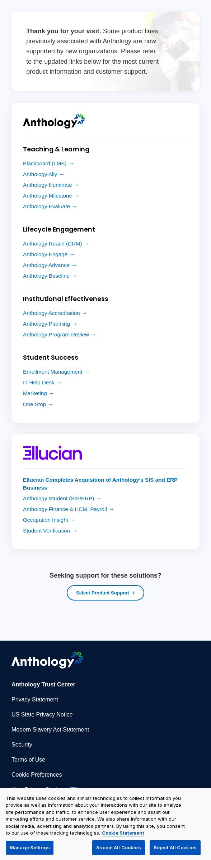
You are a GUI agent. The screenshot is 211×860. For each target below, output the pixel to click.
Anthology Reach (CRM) (52, 243)
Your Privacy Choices (45, 790)
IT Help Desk (39, 382)
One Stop (34, 404)
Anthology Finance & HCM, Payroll (65, 509)
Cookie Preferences (36, 775)
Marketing (35, 393)
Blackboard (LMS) (45, 163)
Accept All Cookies (118, 850)
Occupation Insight (45, 520)
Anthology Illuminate (47, 185)
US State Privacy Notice (42, 714)
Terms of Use (28, 760)
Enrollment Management (52, 372)
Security (21, 745)
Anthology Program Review (56, 334)
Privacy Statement (34, 699)
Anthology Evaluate (46, 206)
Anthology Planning (46, 324)
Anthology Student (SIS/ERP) (58, 498)
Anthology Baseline (46, 276)
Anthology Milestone (47, 196)
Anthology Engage (45, 254)
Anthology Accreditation (51, 313)
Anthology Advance (46, 265)
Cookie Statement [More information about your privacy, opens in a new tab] (123, 836)
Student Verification (46, 531)
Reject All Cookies (175, 850)
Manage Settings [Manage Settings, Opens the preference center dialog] (30, 850)
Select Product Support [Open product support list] (102, 593)
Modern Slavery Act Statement (50, 730)
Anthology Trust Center (43, 684)
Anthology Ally (40, 174)
